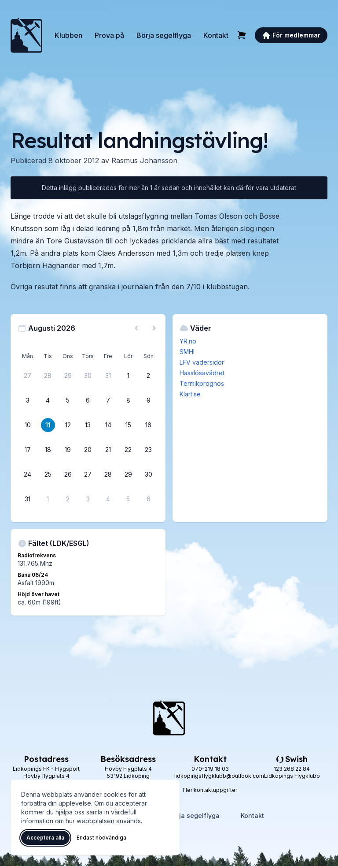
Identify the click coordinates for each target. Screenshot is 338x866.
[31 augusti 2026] (28, 499)
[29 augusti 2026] (128, 474)
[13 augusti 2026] (88, 425)
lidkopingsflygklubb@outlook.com (219, 776)
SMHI (187, 351)
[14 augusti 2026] (108, 425)
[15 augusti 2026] (128, 425)
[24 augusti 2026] (28, 474)
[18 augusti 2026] (48, 450)
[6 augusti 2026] (88, 400)
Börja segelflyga (163, 35)
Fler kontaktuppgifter (210, 790)
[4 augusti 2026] (48, 400)
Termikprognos (202, 383)
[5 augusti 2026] (68, 400)
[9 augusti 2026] (148, 400)
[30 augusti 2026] (148, 474)
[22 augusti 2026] (128, 450)
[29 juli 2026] (68, 376)
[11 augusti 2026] (48, 425)
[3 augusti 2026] (28, 400)
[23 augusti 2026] (148, 450)
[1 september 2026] (48, 499)
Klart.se (190, 394)
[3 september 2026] (88, 499)
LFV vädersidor (202, 362)
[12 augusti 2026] (68, 425)
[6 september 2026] (148, 499)
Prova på (109, 35)
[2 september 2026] (68, 499)
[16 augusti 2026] (148, 425)
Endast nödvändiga (101, 837)
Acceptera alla (45, 837)
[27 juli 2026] (28, 376)
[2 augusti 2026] (148, 376)
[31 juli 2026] (108, 376)
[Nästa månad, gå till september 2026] (154, 328)
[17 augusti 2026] (28, 450)
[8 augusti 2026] (128, 400)
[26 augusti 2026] (68, 474)
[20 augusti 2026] (88, 450)
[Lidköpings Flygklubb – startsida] (26, 35)
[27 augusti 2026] (88, 474)
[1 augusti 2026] (128, 376)
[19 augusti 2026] (68, 450)
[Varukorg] (241, 35)
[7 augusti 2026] (108, 400)
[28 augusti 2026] (108, 474)
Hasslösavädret (202, 373)
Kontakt (215, 35)
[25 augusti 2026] (48, 474)
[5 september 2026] (128, 499)
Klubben (68, 35)
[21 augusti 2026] (108, 450)
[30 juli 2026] (88, 376)
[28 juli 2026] (48, 376)
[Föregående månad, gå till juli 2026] (136, 328)
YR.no (188, 341)
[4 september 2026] (108, 499)
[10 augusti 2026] (28, 425)
